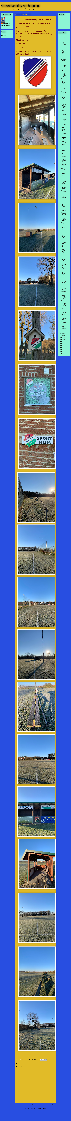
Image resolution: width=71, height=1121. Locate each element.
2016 (61, 345)
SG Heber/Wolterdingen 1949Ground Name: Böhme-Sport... (63, 227)
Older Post (51, 1104)
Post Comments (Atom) (40, 1108)
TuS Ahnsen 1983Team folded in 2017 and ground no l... (63, 107)
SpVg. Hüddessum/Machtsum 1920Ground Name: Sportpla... (63, 173)
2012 (61, 351)
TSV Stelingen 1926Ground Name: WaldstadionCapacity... (63, 260)
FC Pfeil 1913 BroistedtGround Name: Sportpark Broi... (63, 207)
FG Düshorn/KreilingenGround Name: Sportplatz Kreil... (63, 73)
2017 (61, 343)
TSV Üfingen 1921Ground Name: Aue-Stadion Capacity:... (63, 152)
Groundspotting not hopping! (20, 5)
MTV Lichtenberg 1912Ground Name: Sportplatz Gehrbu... (63, 196)
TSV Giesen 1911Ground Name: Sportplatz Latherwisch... (63, 238)
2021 (61, 337)
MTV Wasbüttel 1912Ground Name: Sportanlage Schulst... (63, 326)
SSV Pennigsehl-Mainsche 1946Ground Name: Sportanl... (63, 273)
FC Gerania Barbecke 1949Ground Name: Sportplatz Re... (63, 315)
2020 (61, 339)
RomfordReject (6, 23)
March (62, 37)
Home (31, 1104)
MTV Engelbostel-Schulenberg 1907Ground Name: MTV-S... (63, 96)
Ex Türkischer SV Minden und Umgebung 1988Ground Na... (63, 141)
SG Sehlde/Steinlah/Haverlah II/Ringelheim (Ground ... (63, 305)
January (63, 335)
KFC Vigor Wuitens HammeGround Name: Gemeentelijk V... (63, 295)
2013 (61, 349)
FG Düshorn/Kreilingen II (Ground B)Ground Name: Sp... (63, 43)
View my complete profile (6, 26)
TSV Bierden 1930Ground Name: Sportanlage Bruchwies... (63, 285)
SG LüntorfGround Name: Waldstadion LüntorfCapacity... (63, 184)
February (63, 333)
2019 (61, 341)
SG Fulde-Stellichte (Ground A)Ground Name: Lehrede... (63, 163)
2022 (61, 35)
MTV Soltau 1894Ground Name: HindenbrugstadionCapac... (63, 63)
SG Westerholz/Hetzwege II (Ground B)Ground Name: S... (63, 117)
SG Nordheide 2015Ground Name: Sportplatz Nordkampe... (63, 129)
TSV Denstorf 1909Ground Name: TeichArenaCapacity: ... (63, 250)
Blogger (46, 1118)
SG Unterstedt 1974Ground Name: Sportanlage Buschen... (63, 84)
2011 (61, 353)
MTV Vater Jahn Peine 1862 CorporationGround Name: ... (63, 53)
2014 (61, 347)
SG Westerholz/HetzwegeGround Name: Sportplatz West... (63, 216)
